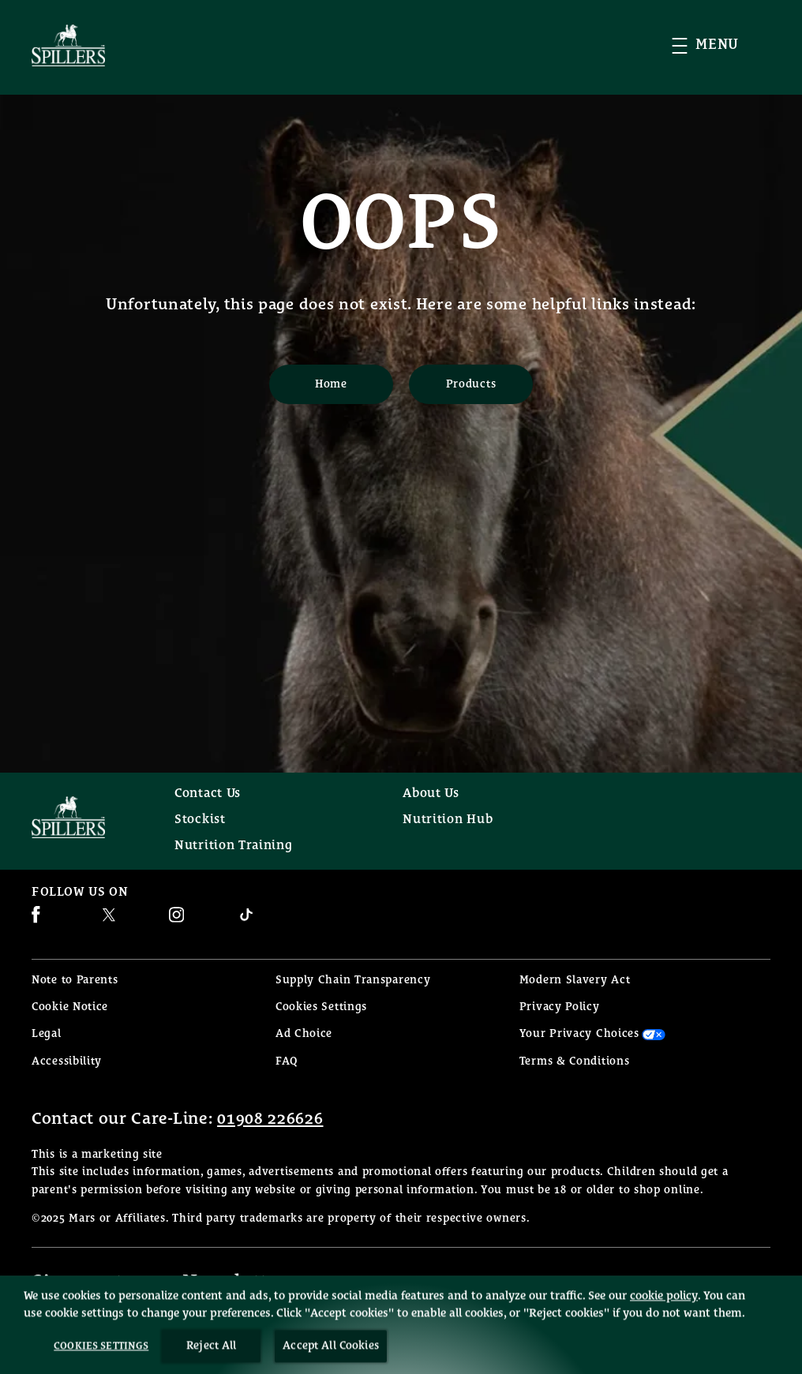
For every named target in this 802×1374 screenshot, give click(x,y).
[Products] (471, 384)
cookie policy (664, 1313)
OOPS (401, 224)
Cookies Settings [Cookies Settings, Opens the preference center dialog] (101, 1363)
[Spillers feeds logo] (87, 817)
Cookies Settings (321, 1007)
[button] (721, 45)
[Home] (331, 384)
